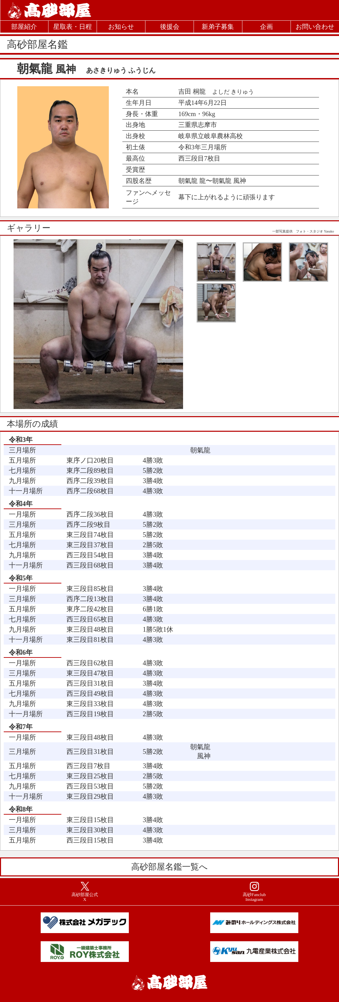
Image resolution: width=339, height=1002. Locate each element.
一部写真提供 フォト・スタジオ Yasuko (303, 231)
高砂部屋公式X (85, 897)
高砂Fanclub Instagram (254, 897)
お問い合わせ (315, 26)
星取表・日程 (72, 26)
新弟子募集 (218, 26)
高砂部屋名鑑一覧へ (169, 866)
